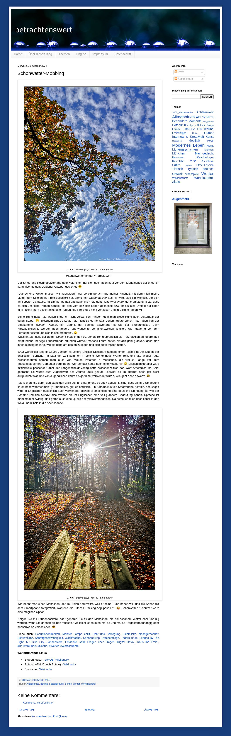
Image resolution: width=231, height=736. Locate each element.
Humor (209, 133)
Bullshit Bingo (205, 125)
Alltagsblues (33, 683)
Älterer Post (151, 710)
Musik (210, 145)
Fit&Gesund (205, 129)
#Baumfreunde (26, 646)
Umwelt (177, 174)
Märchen (209, 149)
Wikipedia (69, 664)
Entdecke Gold (75, 642)
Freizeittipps (179, 133)
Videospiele (192, 174)
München (178, 153)
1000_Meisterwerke (182, 112)
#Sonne (43, 646)
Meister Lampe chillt (76, 634)
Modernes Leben (188, 145)
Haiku (195, 133)
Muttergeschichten (185, 149)
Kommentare (184, 78)
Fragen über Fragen (100, 642)
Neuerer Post (26, 710)
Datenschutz (122, 54)
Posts (179, 72)
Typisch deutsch (200, 169)
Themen (64, 54)
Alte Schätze (205, 117)
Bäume (44, 683)
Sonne (68, 683)
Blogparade (208, 121)
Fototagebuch (56, 683)
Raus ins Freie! (147, 642)
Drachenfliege (110, 637)
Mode (210, 140)
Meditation (177, 141)
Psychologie (205, 157)
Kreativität (197, 136)
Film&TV (189, 129)
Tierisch (177, 169)
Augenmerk (180, 199)
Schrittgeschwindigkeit (49, 637)
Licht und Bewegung (106, 634)
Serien (188, 165)
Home (18, 54)
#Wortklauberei (69, 646)
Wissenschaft (180, 178)
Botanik (177, 125)
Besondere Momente (187, 121)
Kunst (210, 136)
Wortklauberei (88, 683)
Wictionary (62, 659)
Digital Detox (125, 642)
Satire (176, 165)
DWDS (49, 659)
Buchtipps (190, 125)
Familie (176, 129)
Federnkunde (129, 637)
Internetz (178, 136)
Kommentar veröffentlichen (38, 702)
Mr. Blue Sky (35, 642)
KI (187, 136)
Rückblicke (207, 161)
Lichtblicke (129, 634)
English (81, 54)
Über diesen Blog (40, 54)
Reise (193, 161)
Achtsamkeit (205, 112)
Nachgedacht (204, 153)
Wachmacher (73, 637)
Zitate (176, 181)
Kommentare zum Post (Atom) (49, 716)
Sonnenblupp (91, 637)
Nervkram (177, 157)
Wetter (76, 683)
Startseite (89, 710)
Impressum (100, 54)
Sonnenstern (54, 642)
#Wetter (54, 646)
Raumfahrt (178, 161)
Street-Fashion (205, 165)
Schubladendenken (47, 634)
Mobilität (194, 140)
